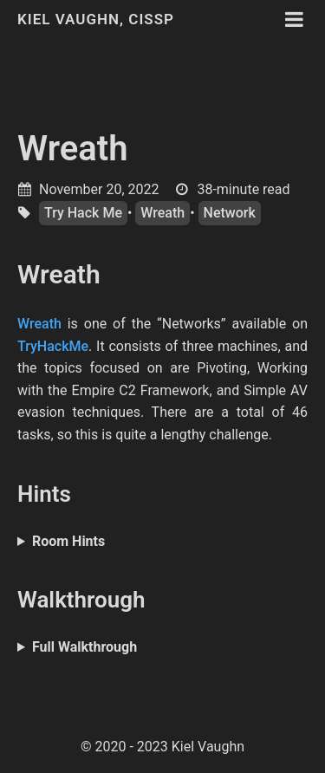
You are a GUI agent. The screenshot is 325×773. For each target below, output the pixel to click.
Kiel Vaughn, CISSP (95, 19)
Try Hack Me (83, 213)
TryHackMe (52, 346)
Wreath (72, 148)
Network (230, 213)
